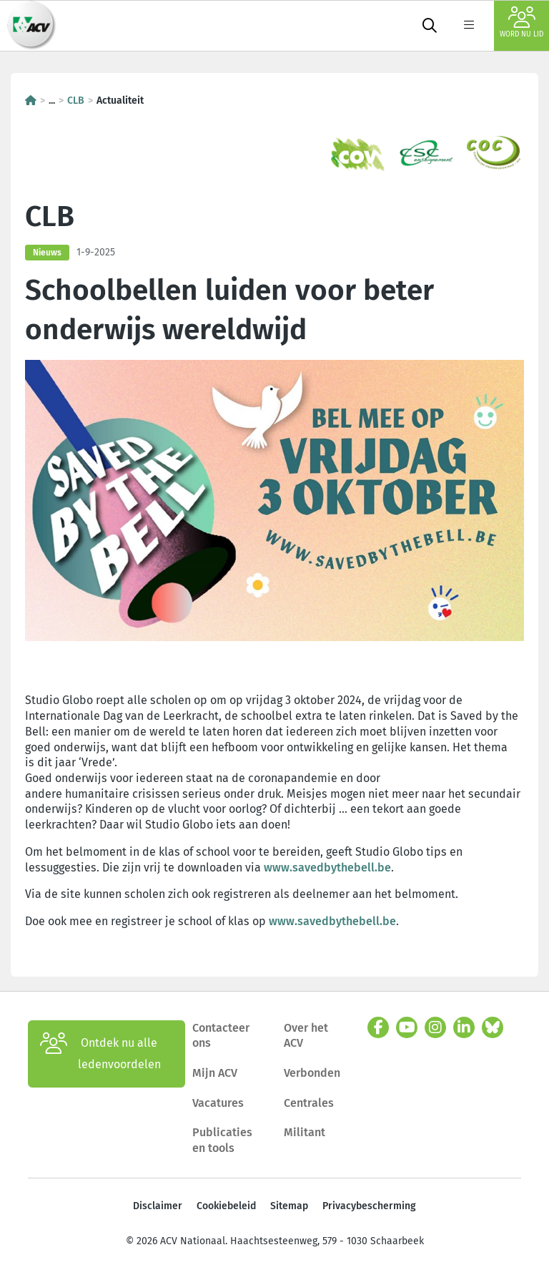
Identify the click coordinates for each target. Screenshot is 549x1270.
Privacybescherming (369, 1206)
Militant (304, 1132)
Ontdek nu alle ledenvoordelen (100, 1053)
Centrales (309, 1103)
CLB (75, 100)
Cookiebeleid (226, 1206)
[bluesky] (492, 1027)
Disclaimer (157, 1206)
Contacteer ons (220, 1035)
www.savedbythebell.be (327, 867)
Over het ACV (306, 1035)
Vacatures (218, 1103)
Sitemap (289, 1206)
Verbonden (312, 1073)
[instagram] (435, 1027)
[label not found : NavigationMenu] (469, 26)
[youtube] (406, 1027)
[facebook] (378, 1027)
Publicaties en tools (222, 1140)
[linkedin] (464, 1027)
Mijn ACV (214, 1073)
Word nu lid (521, 22)
